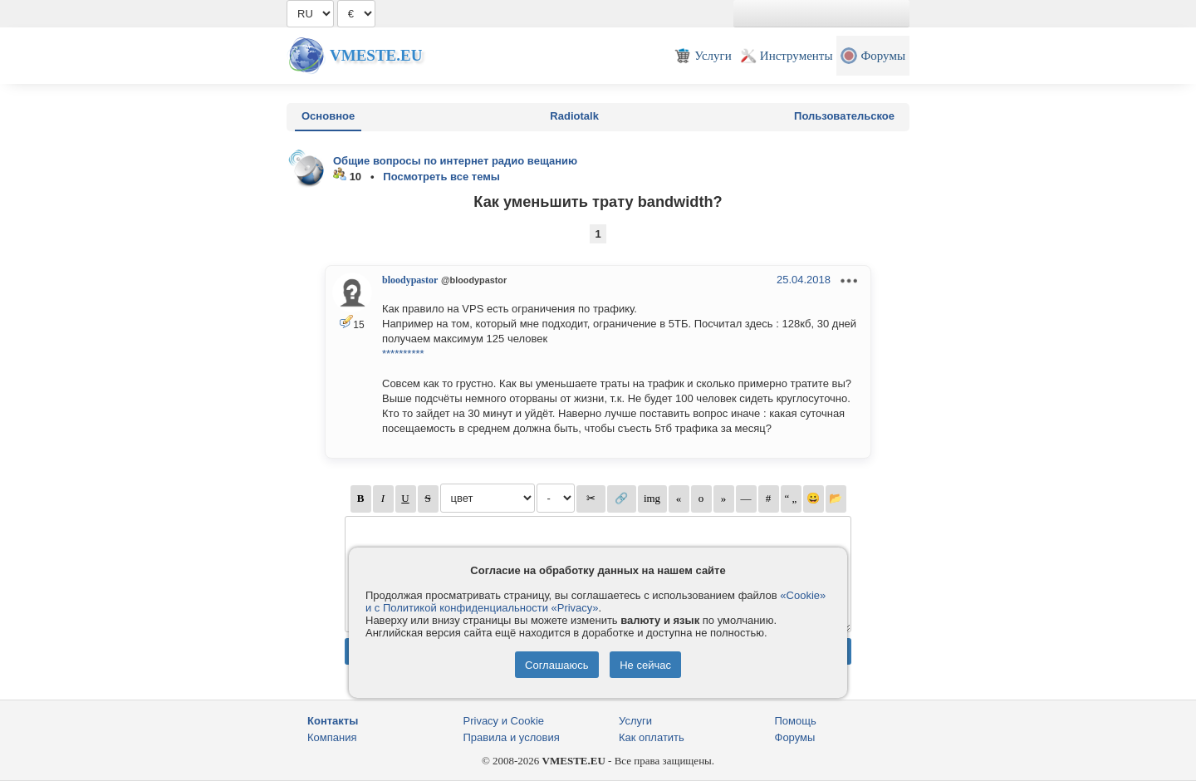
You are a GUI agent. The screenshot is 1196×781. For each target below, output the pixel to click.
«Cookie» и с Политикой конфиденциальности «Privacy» (595, 601)
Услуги (635, 721)
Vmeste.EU (376, 55)
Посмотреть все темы (441, 176)
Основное (328, 116)
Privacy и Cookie (504, 721)
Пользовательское (844, 116)
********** (403, 353)
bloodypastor (410, 280)
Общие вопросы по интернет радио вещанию (455, 161)
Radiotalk (574, 116)
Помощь (795, 721)
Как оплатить (651, 737)
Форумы (795, 737)
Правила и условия (511, 737)
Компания (332, 737)
